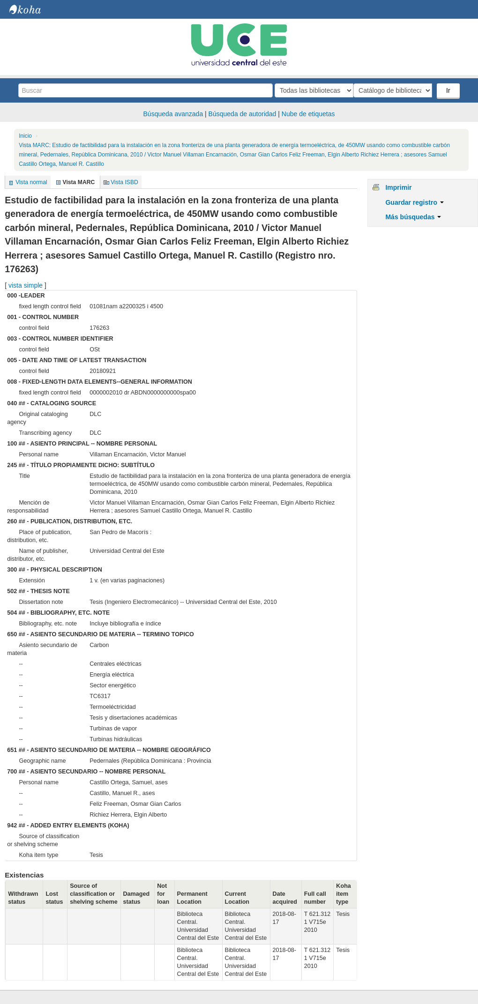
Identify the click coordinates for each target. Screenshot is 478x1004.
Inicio (25, 136)
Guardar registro (414, 202)
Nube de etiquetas (308, 114)
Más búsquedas (413, 217)
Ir (449, 90)
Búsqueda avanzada (173, 114)
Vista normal (31, 182)
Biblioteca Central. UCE (32, 9)
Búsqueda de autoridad (242, 114)
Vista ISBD (124, 182)
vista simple (25, 285)
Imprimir (398, 187)
